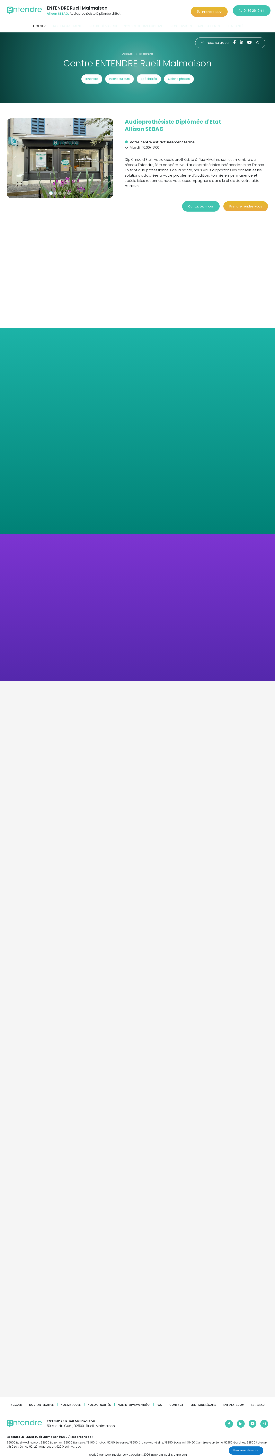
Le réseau (258, 1400)
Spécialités (151, 77)
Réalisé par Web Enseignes (107, 1450)
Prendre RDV (209, 9)
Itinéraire (84, 77)
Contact (176, 1400)
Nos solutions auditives (144, 24)
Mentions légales (203, 1400)
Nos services (181, 24)
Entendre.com (233, 1400)
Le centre (39, 24)
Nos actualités (99, 1400)
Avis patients (209, 24)
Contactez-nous (195, 202)
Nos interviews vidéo (134, 1400)
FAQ (159, 1400)
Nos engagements (68, 24)
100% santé (235, 24)
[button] (15, 156)
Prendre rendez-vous (246, 1450)
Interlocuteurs (117, 77)
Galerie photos (186, 77)
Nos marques (71, 1400)
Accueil (16, 1400)
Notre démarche (103, 24)
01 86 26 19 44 (251, 9)
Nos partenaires (41, 1400)
